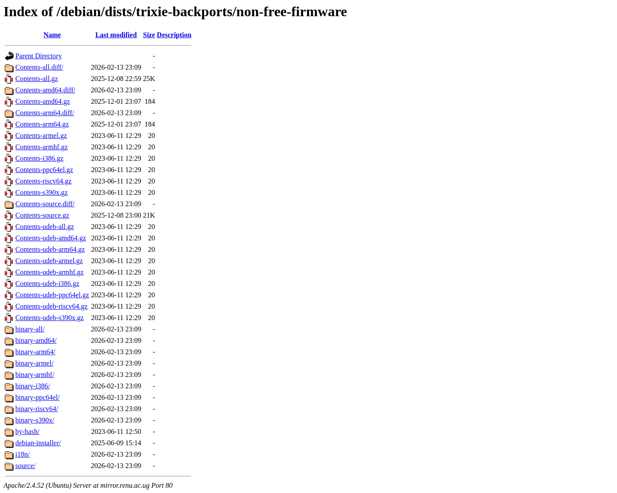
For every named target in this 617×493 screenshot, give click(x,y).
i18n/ (22, 454)
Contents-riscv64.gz (43, 181)
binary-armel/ (34, 363)
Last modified (116, 35)
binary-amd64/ (35, 340)
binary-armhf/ (34, 374)
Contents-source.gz (42, 215)
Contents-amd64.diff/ (45, 90)
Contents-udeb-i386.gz (47, 283)
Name (52, 35)
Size (149, 35)
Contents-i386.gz (39, 158)
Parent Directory (38, 56)
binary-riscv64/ (36, 408)
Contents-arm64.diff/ (44, 112)
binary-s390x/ (34, 420)
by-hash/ (27, 431)
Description (174, 35)
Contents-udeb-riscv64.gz (51, 306)
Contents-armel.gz (41, 135)
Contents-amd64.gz (42, 101)
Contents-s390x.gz (41, 192)
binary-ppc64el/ (37, 397)
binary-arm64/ (35, 352)
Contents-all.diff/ (39, 67)
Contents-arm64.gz (42, 124)
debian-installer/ (38, 443)
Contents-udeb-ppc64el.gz (52, 295)
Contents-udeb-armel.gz (49, 260)
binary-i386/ (32, 386)
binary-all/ (30, 329)
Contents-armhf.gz (41, 147)
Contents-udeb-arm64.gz (50, 249)
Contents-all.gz (36, 78)
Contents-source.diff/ (44, 204)
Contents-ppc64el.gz (44, 169)
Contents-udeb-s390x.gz (49, 317)
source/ (25, 465)
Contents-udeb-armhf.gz (49, 272)
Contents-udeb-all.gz (44, 226)
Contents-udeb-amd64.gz (50, 238)
